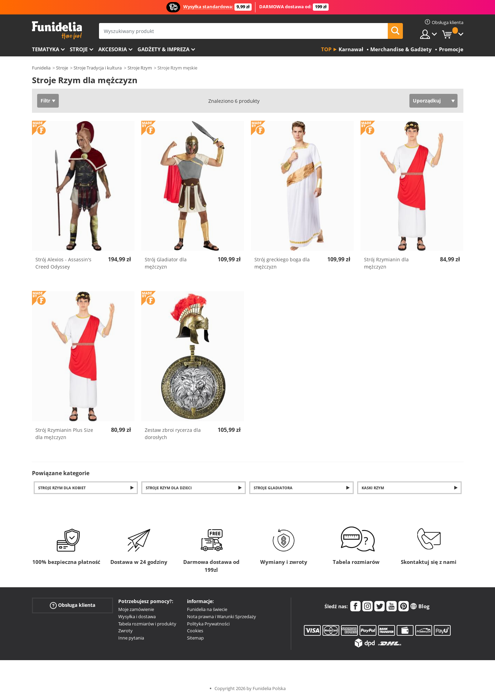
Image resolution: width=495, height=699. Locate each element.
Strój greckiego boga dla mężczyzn (282, 263)
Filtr (45, 100)
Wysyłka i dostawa (137, 616)
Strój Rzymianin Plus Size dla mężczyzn (64, 433)
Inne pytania (131, 638)
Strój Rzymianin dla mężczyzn (386, 263)
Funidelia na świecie (207, 609)
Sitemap (195, 638)
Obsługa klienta (72, 605)
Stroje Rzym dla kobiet (62, 487)
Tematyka (45, 49)
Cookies (195, 630)
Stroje (79, 49)
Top (326, 49)
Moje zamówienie (136, 609)
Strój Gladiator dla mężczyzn (166, 263)
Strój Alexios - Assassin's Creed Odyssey (63, 263)
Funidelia (41, 68)
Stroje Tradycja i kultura (98, 68)
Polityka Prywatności (208, 624)
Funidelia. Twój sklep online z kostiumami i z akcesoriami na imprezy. (57, 30)
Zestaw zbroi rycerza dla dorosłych (173, 433)
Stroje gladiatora (273, 487)
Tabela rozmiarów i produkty (147, 624)
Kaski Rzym (373, 487)
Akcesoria (112, 49)
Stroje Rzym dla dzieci (169, 487)
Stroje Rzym (140, 68)
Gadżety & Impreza (163, 49)
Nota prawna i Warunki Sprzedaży (221, 616)
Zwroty (125, 630)
